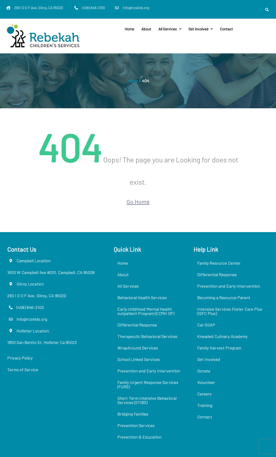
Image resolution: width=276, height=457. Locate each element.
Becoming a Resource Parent (223, 297)
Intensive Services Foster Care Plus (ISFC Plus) (229, 311)
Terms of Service (22, 369)
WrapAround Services (137, 347)
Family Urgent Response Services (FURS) (147, 384)
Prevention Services (136, 425)
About (146, 29)
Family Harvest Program (219, 347)
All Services (169, 29)
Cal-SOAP (206, 324)
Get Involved (201, 29)
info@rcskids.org (136, 8)
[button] (170, 28)
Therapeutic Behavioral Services (147, 336)
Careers (204, 393)
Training (204, 405)
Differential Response (137, 324)
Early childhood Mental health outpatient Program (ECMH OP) (145, 311)
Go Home (138, 201)
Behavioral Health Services (142, 297)
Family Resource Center (219, 263)
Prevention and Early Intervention (148, 370)
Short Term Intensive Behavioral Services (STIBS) (147, 400)
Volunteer (206, 382)
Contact (226, 29)
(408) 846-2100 (93, 8)
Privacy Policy (20, 357)
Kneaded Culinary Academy (222, 336)
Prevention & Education (139, 437)
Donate (203, 370)
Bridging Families (132, 414)
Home (129, 29)
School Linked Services (138, 359)
